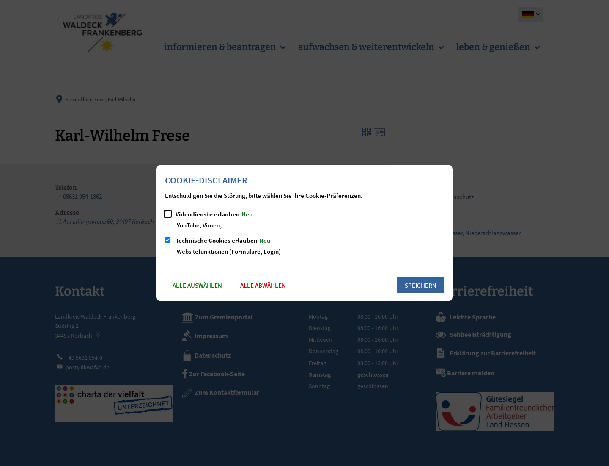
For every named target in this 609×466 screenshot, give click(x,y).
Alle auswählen (197, 285)
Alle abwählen (263, 285)
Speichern (420, 285)
